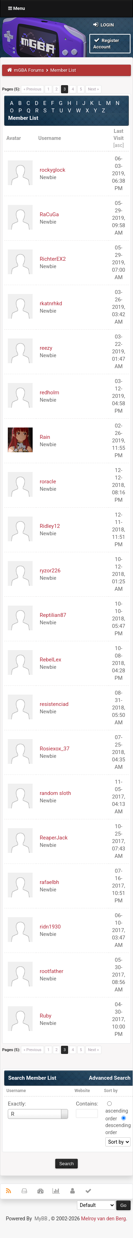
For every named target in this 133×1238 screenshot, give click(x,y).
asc (118, 145)
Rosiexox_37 (55, 748)
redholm (49, 392)
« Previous (32, 89)
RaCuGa (49, 214)
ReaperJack (54, 838)
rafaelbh (49, 882)
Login (103, 25)
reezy (46, 348)
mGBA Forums (29, 70)
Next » (93, 89)
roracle (48, 481)
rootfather (51, 971)
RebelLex (50, 659)
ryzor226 (50, 570)
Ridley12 (50, 526)
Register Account (106, 43)
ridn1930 (50, 927)
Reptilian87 (53, 615)
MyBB (40, 1218)
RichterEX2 (53, 259)
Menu (16, 8)
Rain (45, 437)
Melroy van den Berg (103, 1218)
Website (82, 1090)
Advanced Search (109, 1078)
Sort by (111, 1090)
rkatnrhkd (51, 303)
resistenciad (54, 704)
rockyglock (52, 170)
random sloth (55, 793)
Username (16, 1090)
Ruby (45, 1016)
